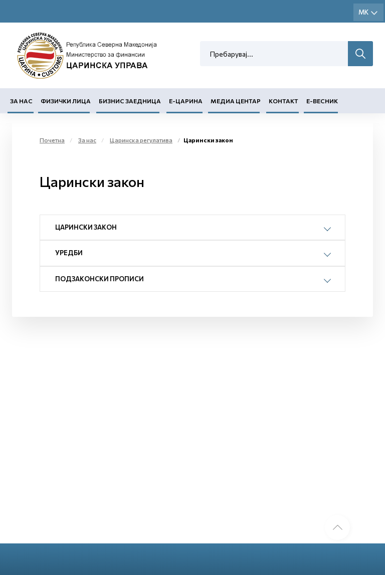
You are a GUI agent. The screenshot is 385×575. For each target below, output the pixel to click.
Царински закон (86, 227)
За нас (21, 100)
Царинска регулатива (141, 139)
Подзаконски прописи (99, 279)
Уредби (69, 253)
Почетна (52, 139)
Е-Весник (322, 100)
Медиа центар (236, 100)
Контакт (283, 100)
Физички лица (66, 100)
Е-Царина (186, 100)
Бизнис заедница (130, 100)
